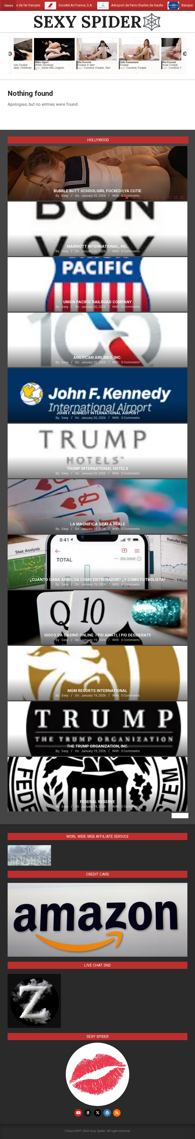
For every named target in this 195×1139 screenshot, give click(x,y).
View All (180, 815)
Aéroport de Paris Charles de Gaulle (147, 5)
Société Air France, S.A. (85, 5)
